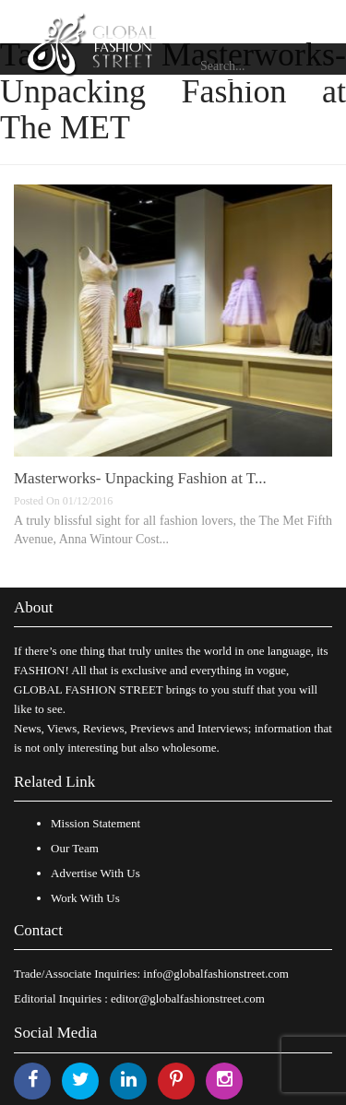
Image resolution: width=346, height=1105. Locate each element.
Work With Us (85, 898)
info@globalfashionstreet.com (215, 973)
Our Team (75, 848)
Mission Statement (95, 823)
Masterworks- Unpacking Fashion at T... (140, 478)
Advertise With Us (95, 873)
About (34, 607)
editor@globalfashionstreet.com (188, 998)
